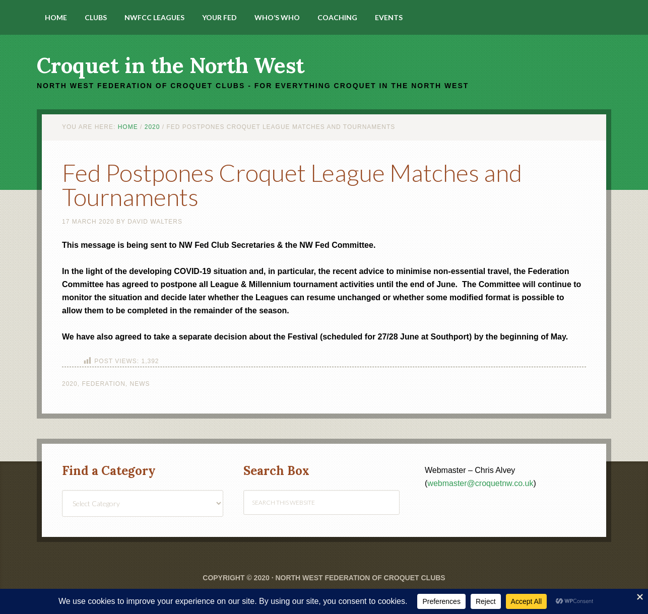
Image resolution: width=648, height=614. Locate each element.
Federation (103, 383)
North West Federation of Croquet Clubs (360, 578)
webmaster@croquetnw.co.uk (480, 483)
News (140, 383)
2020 (70, 383)
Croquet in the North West (170, 65)
